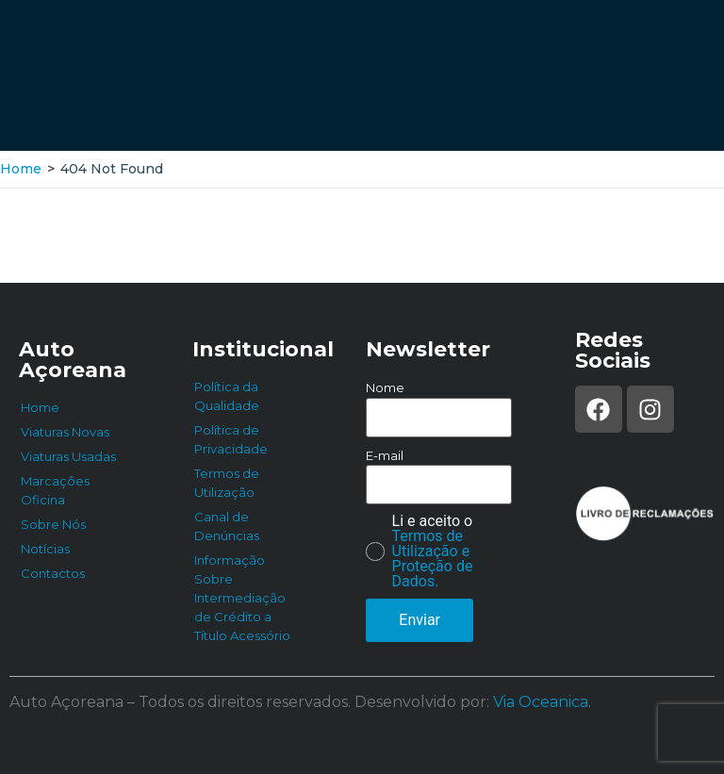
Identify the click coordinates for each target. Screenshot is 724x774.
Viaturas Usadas (68, 456)
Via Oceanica (540, 702)
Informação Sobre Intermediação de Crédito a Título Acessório (242, 597)
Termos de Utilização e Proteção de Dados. (432, 558)
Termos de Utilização (226, 483)
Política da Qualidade (226, 396)
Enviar (419, 620)
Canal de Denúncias (226, 526)
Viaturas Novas (65, 431)
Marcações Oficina (55, 490)
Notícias (45, 548)
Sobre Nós (53, 524)
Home (20, 168)
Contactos (53, 573)
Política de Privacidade (231, 439)
